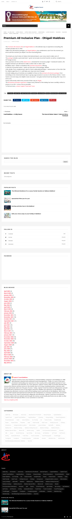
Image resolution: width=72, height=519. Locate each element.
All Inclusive (11, 32)
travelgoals (8, 438)
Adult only (7, 415)
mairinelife (50, 425)
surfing (7, 435)
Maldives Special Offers (10, 430)
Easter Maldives (26, 420)
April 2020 (7, 353)
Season (11, 433)
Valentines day (51, 438)
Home (2, 1)
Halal (29, 422)
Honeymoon (41, 32)
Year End (30, 441)
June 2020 (7, 349)
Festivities (22, 422)
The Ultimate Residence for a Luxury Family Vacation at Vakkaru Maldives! (33, 191)
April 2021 (7, 329)
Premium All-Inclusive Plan (15, 47)
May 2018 (7, 363)
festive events (14, 422)
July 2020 (6, 347)
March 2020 (7, 355)
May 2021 (7, 327)
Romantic (61, 430)
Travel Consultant (13, 33)
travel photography (46, 435)
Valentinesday (61, 438)
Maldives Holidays (44, 428)
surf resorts (62, 433)
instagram (34, 244)
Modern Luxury (30, 430)
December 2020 (8, 337)
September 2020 (9, 343)
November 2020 (8, 339)
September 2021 (9, 321)
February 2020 (8, 357)
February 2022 (8, 311)
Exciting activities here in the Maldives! (23, 206)
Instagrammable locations (20, 425)
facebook (34, 234)
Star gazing (37, 433)
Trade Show (25, 435)
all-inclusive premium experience (17, 82)
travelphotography (26, 438)
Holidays (63, 422)
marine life (21, 430)
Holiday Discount (54, 422)
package (10, 58)
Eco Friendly (35, 420)
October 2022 (8, 299)
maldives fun (8, 428)
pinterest (34, 240)
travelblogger (57, 435)
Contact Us (14, 1)
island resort (27, 62)
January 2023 (8, 295)
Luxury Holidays (50, 32)
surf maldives (46, 433)
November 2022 (8, 297)
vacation (44, 438)
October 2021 (8, 319)
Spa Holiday (29, 433)
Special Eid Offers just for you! (21, 198)
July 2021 (6, 323)
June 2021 (7, 325)
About (7, 1)
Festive (7, 422)
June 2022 (7, 303)
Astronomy (23, 415)
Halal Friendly (36, 422)
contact (18, 86)
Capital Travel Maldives (31, 32)
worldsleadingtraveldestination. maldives (15, 441)
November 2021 (8, 317)
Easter (18, 420)
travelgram (16, 438)
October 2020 (8, 341)
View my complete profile (11, 400)
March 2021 (7, 331)
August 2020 (8, 345)
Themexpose (10, 516)
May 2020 (7, 351)
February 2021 (8, 333)
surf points (54, 433)
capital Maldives (57, 415)
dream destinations (60, 417)
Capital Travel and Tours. (28, 86)
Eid (41, 420)
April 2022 (7, 307)
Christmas (40, 417)
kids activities (32, 425)
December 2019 (8, 361)
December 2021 (8, 315)
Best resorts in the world (35, 415)
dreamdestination (9, 420)
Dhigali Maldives (29, 47)
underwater (36, 438)
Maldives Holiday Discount (31, 428)
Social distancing (20, 433)
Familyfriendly (57, 420)
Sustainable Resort (15, 435)
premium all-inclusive (36, 65)
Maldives (58, 32)
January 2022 (8, 313)
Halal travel (44, 422)
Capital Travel (19, 32)
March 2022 (7, 309)
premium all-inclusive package (50, 73)
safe (6, 433)
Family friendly (48, 420)
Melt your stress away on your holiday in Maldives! (26, 213)
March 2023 (7, 293)
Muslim (38, 430)
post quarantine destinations (50, 430)
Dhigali (39, 80)
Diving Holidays (49, 417)
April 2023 (7, 291)
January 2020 (8, 359)
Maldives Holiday (18, 428)
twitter (34, 237)
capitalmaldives (32, 417)
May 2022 (7, 305)
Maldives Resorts (54, 93)
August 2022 (8, 301)
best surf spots (47, 415)
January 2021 (8, 335)
